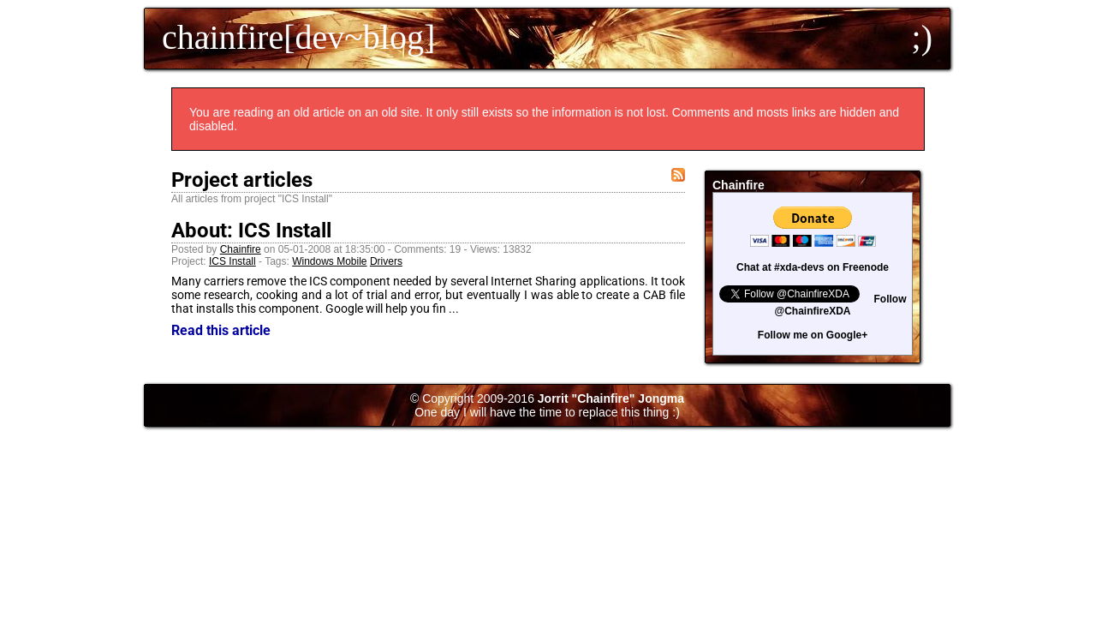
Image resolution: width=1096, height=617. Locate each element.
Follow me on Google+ (812, 335)
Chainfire (240, 249)
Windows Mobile (329, 261)
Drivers (386, 261)
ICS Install (232, 261)
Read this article (221, 330)
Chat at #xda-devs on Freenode (812, 267)
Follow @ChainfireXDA (840, 305)
